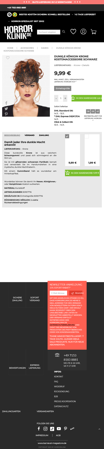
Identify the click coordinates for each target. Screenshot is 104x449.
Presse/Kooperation (65, 401)
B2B (56, 396)
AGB (58, 435)
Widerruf (59, 386)
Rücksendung (61, 391)
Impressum (42, 435)
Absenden (76, 293)
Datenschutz (61, 406)
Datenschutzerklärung (62, 325)
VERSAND (29, 135)
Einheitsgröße (63, 88)
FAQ (56, 381)
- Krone (71, 65)
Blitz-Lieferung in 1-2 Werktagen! (52, 2)
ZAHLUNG (44, 135)
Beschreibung (12, 135)
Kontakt (58, 376)
